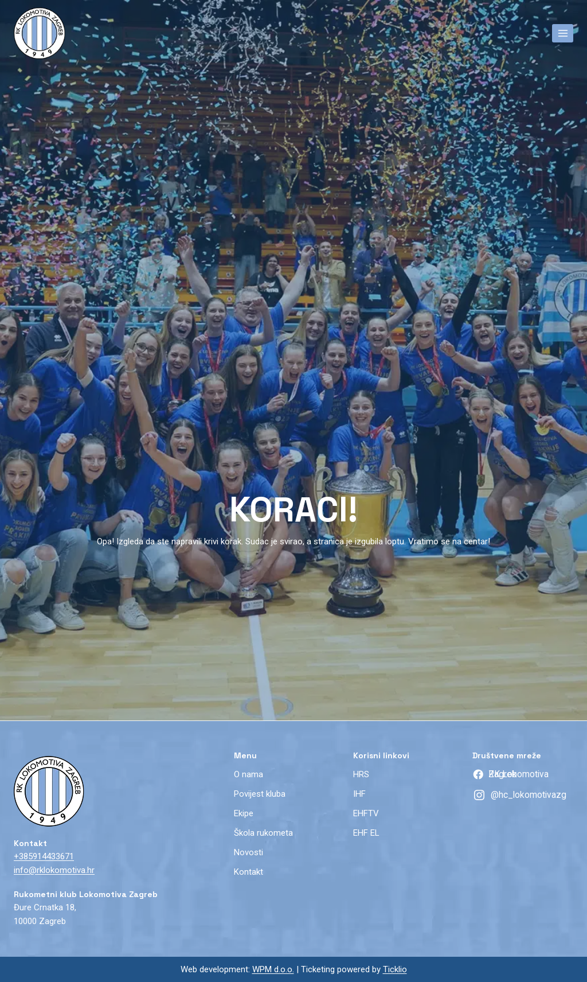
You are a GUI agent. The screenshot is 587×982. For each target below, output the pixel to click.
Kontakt (248, 872)
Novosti (248, 852)
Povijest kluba (259, 794)
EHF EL (366, 833)
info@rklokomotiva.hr (54, 870)
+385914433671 (44, 856)
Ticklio (395, 969)
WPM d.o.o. (273, 969)
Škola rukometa (263, 833)
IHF (359, 794)
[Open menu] (562, 33)
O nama (248, 774)
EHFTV (366, 813)
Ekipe (243, 813)
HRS (361, 774)
